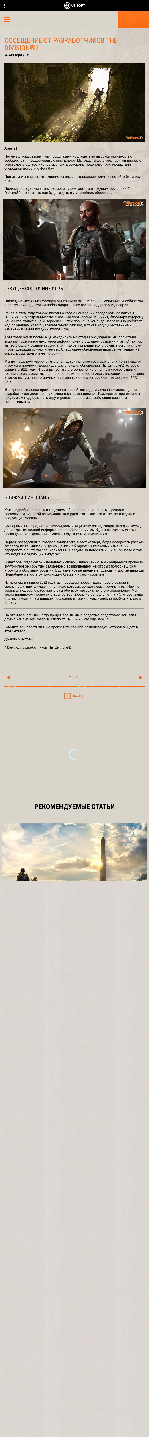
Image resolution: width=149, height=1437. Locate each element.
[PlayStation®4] (74, 1214)
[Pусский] (74, 1311)
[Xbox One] (74, 1205)
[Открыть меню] (7, 20)
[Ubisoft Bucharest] (74, 1180)
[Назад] (74, 696)
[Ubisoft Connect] (74, 1378)
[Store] (74, 1368)
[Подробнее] (74, 931)
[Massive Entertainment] (74, 1171)
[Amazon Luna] (74, 1232)
